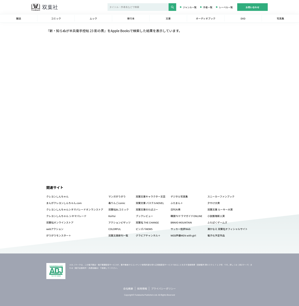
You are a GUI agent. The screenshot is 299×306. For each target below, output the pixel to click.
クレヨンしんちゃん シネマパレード (66, 216)
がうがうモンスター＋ (58, 235)
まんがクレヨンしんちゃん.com (64, 203)
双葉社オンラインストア (60, 222)
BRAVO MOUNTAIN (181, 222)
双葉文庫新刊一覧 (118, 235)
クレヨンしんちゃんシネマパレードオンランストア (74, 209)
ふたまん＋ (176, 203)
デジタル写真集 (179, 196)
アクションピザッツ (119, 222)
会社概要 (128, 288)
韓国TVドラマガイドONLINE (186, 216)
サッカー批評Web (180, 229)
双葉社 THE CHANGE (147, 222)
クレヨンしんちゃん (57, 196)
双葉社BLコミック (118, 209)
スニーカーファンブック (221, 196)
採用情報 (142, 288)
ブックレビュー (144, 216)
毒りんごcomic (116, 203)
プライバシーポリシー (163, 288)
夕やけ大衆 (213, 203)
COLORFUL (114, 229)
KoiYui (112, 216)
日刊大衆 (175, 209)
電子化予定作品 (216, 235)
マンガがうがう (117, 196)
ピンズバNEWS (144, 229)
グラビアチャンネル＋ (148, 235)
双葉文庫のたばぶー (147, 209)
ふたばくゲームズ (217, 222)
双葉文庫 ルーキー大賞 (220, 209)
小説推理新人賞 (216, 216)
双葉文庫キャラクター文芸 (150, 196)
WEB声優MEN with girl (183, 235)
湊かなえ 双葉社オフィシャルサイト (227, 229)
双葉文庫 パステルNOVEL (150, 203)
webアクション (54, 229)
